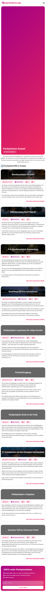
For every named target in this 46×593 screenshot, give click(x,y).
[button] (43, 3)
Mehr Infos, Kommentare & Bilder (35, 201)
